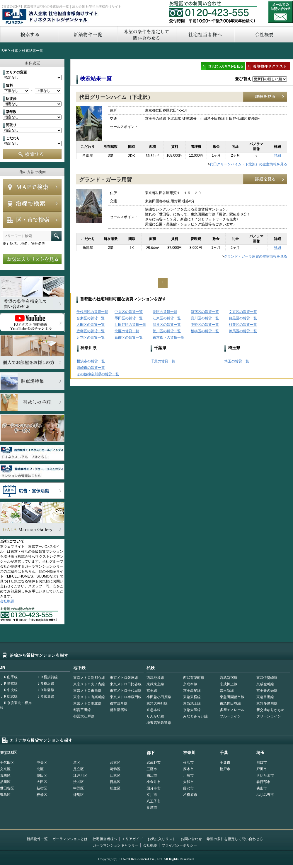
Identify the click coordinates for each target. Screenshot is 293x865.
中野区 (78, 788)
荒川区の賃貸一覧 (167, 331)
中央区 (42, 762)
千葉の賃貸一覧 (163, 361)
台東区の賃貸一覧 (90, 318)
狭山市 (261, 788)
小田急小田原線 (158, 697)
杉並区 (115, 788)
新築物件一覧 (88, 34)
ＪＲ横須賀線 (47, 677)
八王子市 (153, 801)
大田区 (42, 782)
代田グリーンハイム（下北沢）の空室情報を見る (248, 164)
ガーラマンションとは (70, 839)
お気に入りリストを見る (32, 259)
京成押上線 (228, 684)
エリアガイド (132, 839)
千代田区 (7, 762)
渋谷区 (78, 782)
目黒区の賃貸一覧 (243, 318)
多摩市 (151, 808)
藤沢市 (188, 788)
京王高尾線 (192, 690)
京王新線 (227, 690)
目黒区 (115, 782)
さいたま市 (265, 775)
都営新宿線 (118, 710)
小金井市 (153, 782)
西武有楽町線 (193, 678)
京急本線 (153, 710)
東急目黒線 (265, 697)
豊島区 (5, 795)
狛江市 (151, 775)
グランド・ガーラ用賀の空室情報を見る (255, 256)
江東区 (115, 775)
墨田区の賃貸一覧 (129, 318)
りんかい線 (155, 716)
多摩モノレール (232, 710)
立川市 (151, 795)
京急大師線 (192, 710)
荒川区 (5, 775)
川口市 (261, 762)
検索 (14, 51)
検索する (29, 34)
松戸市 (225, 769)
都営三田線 (82, 710)
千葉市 (225, 762)
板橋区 (42, 795)
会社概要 (7, 601)
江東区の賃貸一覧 (167, 318)
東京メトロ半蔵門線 (126, 697)
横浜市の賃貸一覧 (91, 361)
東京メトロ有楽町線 (89, 697)
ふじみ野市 (265, 795)
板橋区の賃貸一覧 (205, 331)
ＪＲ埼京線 (9, 683)
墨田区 (42, 775)
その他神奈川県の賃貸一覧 (98, 374)
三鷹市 (151, 769)
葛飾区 (115, 769)
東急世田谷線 (230, 703)
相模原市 (190, 795)
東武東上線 (155, 684)
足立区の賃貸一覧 (90, 337)
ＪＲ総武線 (9, 696)
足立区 (78, 769)
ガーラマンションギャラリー (115, 845)
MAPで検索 (32, 187)
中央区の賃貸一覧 (129, 312)
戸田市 (261, 769)
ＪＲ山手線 (9, 677)
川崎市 (188, 775)
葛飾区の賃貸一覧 (129, 337)
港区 (76, 762)
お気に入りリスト (162, 839)
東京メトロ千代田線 (126, 690)
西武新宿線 (228, 678)
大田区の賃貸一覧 (90, 325)
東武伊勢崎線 (266, 678)
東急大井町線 (157, 703)
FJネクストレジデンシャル (50, 17)
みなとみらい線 (195, 716)
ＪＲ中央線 (9, 690)
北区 (40, 769)
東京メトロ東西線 (87, 690)
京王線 (151, 690)
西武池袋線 (155, 678)
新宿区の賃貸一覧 (205, 312)
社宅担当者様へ (105, 839)
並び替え (243, 78)
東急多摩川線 (266, 703)
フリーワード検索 (56, 236)
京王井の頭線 (266, 690)
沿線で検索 (32, 203)
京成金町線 (265, 684)
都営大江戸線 (83, 716)
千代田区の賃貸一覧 (92, 312)
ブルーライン (230, 716)
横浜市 (188, 762)
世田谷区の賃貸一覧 (130, 325)
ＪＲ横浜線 (45, 683)
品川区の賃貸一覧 (205, 318)
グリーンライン (268, 716)
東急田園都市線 (232, 697)
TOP (3, 50)
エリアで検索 (32, 220)
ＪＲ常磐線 (45, 690)
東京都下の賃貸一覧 (168, 337)
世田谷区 (7, 788)
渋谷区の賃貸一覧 (167, 325)
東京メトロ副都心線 (89, 678)
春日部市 (263, 782)
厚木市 (188, 769)
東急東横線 (192, 697)
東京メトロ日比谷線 (126, 684)
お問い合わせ (280, 12)
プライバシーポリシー (179, 845)
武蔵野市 (153, 762)
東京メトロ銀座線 (124, 678)
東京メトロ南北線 (87, 703)
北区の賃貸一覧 (127, 331)
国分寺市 (153, 788)
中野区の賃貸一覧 (205, 325)
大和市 (188, 782)
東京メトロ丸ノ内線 (89, 684)
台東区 (115, 762)
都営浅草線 (118, 703)
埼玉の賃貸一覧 (236, 361)
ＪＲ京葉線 (45, 696)
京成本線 (190, 684)
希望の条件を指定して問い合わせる (146, 34)
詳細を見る (265, 97)
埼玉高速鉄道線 (158, 723)
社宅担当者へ (205, 34)
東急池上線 (192, 703)
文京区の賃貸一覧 (243, 312)
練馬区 (78, 795)
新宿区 (42, 788)
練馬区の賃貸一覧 (243, 331)
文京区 (5, 769)
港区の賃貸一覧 (165, 312)
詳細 (277, 155)
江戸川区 (80, 775)
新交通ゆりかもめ (270, 710)
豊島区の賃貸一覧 (90, 331)
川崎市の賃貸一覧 (91, 368)
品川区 (5, 782)
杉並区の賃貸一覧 (243, 325)
